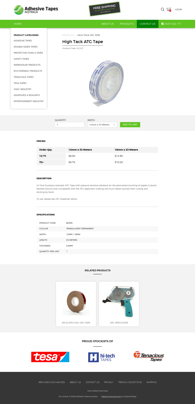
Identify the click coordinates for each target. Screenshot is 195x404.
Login (178, 9)
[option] (106, 82)
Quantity (60, 120)
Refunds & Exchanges (51, 382)
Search (163, 9)
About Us (107, 24)
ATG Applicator (118, 304)
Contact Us (147, 24)
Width (91, 120)
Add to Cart (130, 124)
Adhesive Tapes (36, 10)
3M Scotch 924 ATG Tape (76, 304)
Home (17, 24)
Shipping (152, 382)
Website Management (111, 396)
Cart (169, 10)
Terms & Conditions (130, 382)
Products (127, 24)
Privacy (108, 382)
